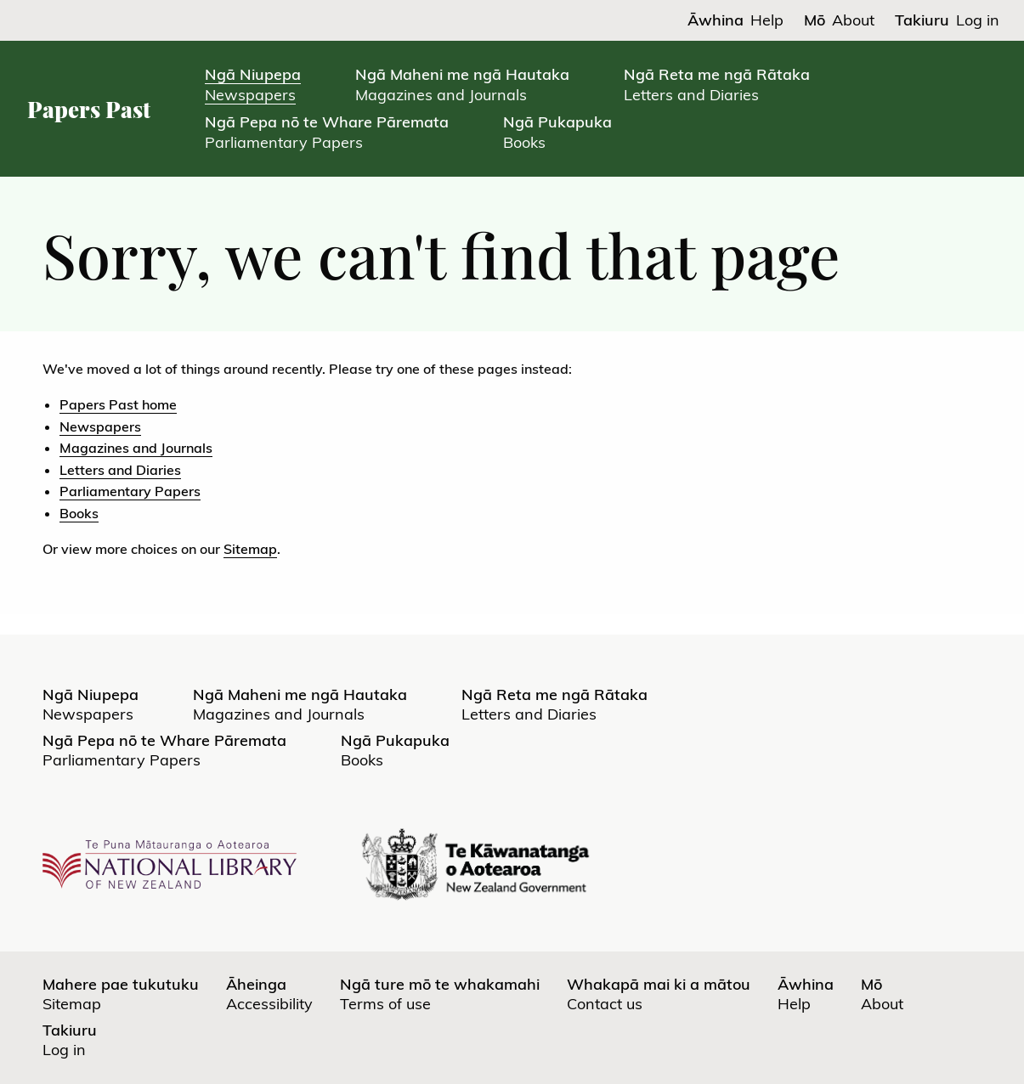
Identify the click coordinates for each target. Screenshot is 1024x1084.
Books (79, 513)
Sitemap (250, 548)
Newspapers (100, 426)
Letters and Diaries (120, 469)
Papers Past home (118, 404)
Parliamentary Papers (130, 491)
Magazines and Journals (135, 447)
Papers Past (88, 109)
